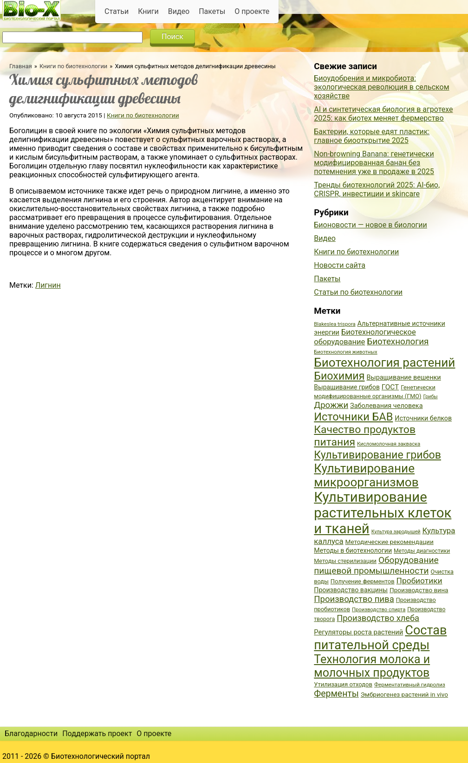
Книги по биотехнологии (73, 66)
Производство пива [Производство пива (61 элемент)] (354, 599)
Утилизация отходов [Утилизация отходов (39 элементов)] (343, 684)
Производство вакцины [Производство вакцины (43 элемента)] (351, 590)
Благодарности (31, 733)
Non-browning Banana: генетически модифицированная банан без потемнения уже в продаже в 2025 (374, 162)
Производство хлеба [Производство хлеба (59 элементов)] (378, 618)
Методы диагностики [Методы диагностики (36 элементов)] (422, 551)
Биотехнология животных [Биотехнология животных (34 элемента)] (345, 352)
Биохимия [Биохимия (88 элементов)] (339, 375)
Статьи (116, 11)
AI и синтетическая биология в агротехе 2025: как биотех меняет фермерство (383, 114)
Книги (148, 11)
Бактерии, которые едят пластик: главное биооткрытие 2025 (371, 136)
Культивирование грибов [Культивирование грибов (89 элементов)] (377, 454)
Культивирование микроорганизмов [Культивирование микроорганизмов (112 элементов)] (366, 475)
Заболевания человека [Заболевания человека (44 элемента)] (386, 406)
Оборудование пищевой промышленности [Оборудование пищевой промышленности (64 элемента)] (376, 565)
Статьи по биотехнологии (358, 292)
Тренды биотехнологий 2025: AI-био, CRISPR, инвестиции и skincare (377, 189)
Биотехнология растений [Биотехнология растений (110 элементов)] (384, 362)
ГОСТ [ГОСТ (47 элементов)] (390, 387)
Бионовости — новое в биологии (370, 224)
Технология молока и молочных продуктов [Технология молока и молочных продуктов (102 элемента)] (372, 666)
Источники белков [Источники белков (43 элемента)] (423, 418)
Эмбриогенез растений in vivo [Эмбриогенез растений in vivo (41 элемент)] (404, 694)
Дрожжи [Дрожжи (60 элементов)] (331, 405)
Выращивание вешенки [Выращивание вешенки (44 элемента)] (403, 378)
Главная (20, 66)
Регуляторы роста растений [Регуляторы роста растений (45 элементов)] (358, 632)
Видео (178, 11)
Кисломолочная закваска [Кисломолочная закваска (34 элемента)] (388, 444)
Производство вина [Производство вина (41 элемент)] (419, 590)
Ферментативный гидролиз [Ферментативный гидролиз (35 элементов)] (409, 684)
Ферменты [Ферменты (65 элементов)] (336, 693)
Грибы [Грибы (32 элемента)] (430, 397)
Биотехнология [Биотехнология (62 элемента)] (398, 341)
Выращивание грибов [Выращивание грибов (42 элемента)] (347, 387)
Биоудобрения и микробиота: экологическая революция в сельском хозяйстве (381, 87)
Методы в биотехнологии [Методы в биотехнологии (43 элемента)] (353, 550)
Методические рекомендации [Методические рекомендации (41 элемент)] (389, 541)
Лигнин (48, 285)
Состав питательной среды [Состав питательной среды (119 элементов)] (380, 638)
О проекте (251, 11)
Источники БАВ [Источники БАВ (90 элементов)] (353, 416)
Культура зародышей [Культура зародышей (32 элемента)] (396, 532)
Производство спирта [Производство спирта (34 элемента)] (378, 610)
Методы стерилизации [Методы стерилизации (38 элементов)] (345, 560)
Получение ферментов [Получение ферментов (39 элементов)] (363, 581)
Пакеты (212, 11)
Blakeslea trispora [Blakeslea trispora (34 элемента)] (334, 324)
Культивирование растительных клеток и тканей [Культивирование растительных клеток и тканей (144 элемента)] (382, 513)
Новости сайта (339, 265)
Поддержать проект (97, 733)
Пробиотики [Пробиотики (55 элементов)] (419, 580)
